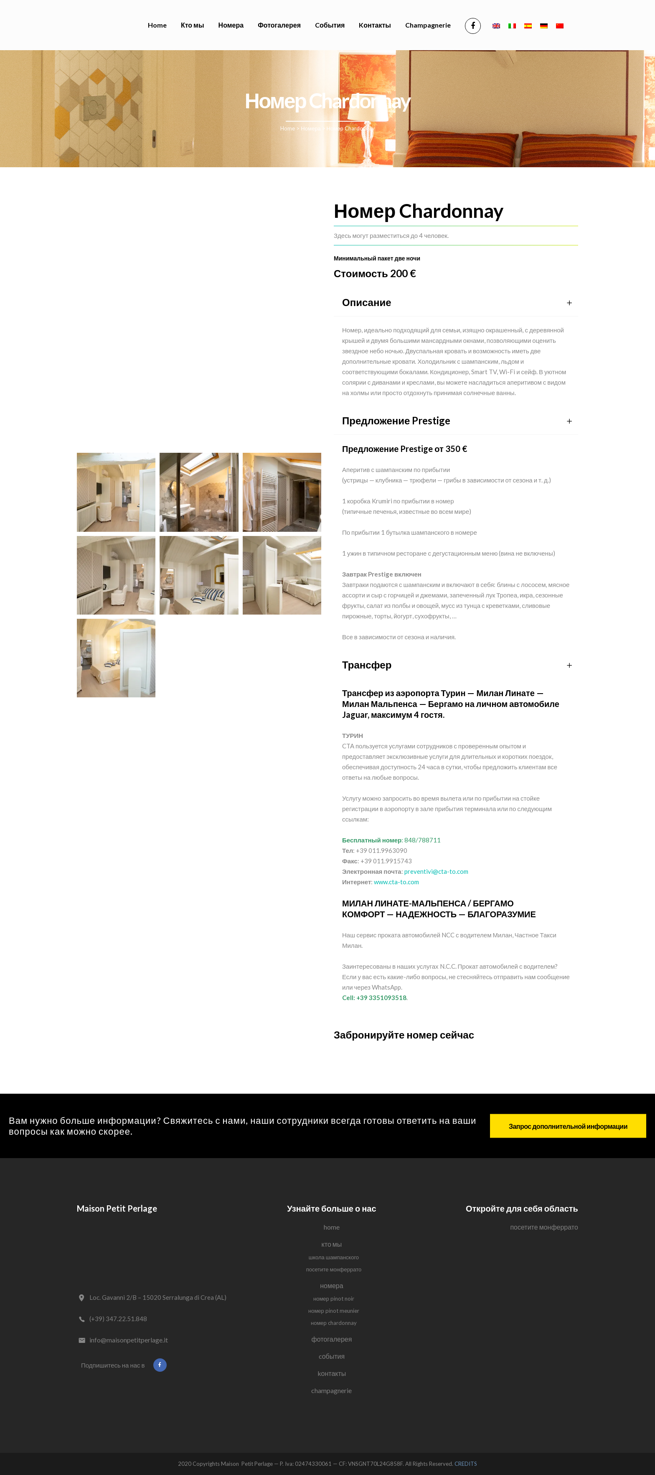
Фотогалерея (332, 1339)
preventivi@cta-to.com (436, 871)
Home (287, 128)
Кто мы (332, 1244)
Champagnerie (331, 1390)
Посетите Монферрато (334, 1269)
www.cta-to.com (396, 882)
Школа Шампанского (334, 1257)
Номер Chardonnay (334, 1322)
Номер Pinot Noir (333, 1298)
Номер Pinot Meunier (333, 1310)
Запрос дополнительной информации (568, 1126)
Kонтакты (331, 1373)
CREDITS (465, 1463)
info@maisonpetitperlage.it (128, 1340)
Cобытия (332, 1356)
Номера (310, 128)
